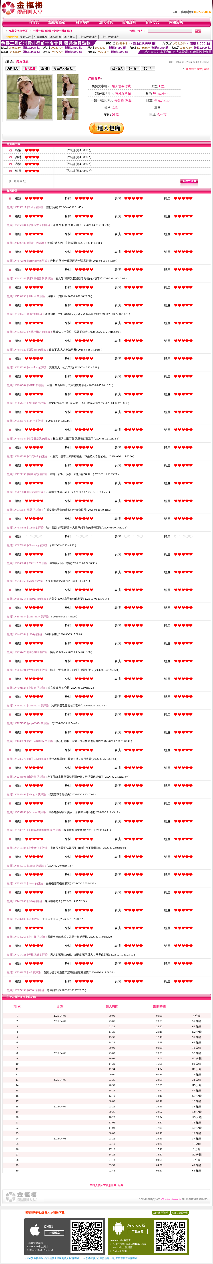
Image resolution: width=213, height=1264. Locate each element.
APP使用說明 (161, 1212)
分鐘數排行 (40, 36)
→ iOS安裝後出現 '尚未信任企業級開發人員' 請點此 (52, 1258)
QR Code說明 (180, 1212)
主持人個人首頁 (99, 1185)
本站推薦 (55, 36)
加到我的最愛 (194, 69)
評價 (113, 1185)
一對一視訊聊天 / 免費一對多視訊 (52, 30)
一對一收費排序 (109, 36)
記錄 (120, 1185)
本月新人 (69, 36)
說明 (206, 69)
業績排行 (25, 36)
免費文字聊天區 (18, 30)
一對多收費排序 (87, 36)
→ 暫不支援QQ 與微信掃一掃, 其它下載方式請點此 (110, 1258)
